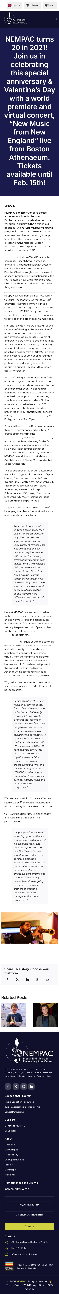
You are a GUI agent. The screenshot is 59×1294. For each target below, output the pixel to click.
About (9, 1138)
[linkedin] (31, 1086)
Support (10, 1120)
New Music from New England (30, 415)
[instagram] (23, 1086)
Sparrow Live (11, 641)
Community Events (17, 1189)
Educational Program (18, 1096)
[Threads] (37, 979)
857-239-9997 (18, 1248)
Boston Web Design (25, 1285)
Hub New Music (43, 437)
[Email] (47, 979)
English (13, 5)
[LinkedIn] (27, 979)
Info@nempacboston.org (24, 1254)
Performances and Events (21, 1183)
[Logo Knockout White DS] (15, 13)
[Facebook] (7, 979)
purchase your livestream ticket (34, 810)
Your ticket (10, 257)
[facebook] (8, 1086)
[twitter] (16, 1086)
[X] (17, 979)
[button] (3, 1015)
